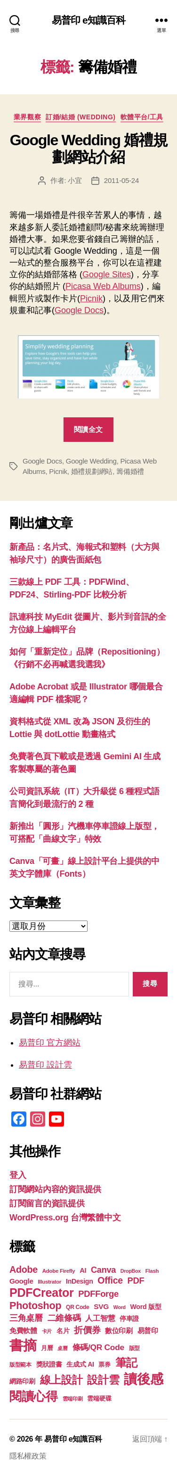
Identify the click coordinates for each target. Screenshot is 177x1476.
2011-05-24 (121, 180)
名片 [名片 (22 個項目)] (62, 1331)
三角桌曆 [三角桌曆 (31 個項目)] (26, 1318)
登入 (17, 1175)
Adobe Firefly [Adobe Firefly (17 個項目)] (58, 1271)
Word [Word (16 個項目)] (119, 1307)
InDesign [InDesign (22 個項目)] (79, 1281)
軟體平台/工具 (142, 117)
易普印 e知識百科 (89, 20)
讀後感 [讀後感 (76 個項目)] (143, 1378)
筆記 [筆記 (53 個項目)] (126, 1362)
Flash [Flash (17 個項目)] (152, 1271)
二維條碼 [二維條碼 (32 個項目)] (64, 1318)
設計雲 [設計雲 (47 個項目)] (103, 1380)
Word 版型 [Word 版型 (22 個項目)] (145, 1306)
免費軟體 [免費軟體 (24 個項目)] (23, 1331)
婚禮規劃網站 (92, 471)
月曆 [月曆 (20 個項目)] (47, 1348)
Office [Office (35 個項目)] (110, 1280)
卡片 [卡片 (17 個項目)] (47, 1331)
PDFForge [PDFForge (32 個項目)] (98, 1294)
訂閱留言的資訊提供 (47, 1203)
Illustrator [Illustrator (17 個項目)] (49, 1282)
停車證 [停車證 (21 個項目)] (129, 1318)
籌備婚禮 (130, 471)
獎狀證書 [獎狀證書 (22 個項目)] (49, 1364)
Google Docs (79, 310)
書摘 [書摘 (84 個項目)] (22, 1345)
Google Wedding (91, 461)
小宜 (75, 180)
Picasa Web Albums (103, 286)
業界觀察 (27, 117)
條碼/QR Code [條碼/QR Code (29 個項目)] (98, 1347)
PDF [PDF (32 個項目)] (136, 1280)
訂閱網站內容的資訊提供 (55, 1189)
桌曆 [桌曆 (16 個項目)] (62, 1348)
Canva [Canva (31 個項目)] (103, 1270)
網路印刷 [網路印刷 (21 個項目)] (22, 1381)
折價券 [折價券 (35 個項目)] (87, 1330)
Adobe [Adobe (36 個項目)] (23, 1269)
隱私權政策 (28, 1456)
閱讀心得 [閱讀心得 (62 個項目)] (33, 1396)
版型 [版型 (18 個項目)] (134, 1348)
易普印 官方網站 (49, 1042)
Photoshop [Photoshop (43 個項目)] (35, 1305)
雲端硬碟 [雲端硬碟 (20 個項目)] (99, 1398)
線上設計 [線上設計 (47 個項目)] (61, 1380)
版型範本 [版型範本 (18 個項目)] (20, 1364)
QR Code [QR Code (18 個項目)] (77, 1307)
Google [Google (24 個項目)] (21, 1281)
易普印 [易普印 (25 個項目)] (147, 1331)
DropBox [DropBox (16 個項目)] (131, 1271)
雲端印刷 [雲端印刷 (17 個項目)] (73, 1398)
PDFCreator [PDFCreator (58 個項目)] (41, 1292)
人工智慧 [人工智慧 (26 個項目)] (100, 1318)
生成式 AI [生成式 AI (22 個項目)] (80, 1364)
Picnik (91, 298)
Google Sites (106, 274)
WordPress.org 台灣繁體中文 (65, 1217)
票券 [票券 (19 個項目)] (104, 1364)
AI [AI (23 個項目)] (83, 1270)
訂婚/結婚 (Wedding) (80, 117)
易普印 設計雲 (45, 1065)
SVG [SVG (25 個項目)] (101, 1306)
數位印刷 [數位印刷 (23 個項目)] (119, 1331)
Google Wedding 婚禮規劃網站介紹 (89, 149)
